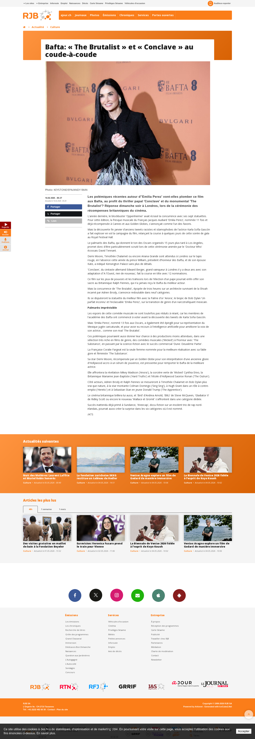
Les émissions (72, 621)
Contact (155, 655)
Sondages (70, 668)
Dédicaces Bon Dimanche (77, 647)
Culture (55, 27)
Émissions (109, 15)
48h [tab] (30, 509)
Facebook (75, 595)
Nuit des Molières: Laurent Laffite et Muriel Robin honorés (46, 477)
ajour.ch (66, 15)
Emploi (64, 3)
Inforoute (54, 3)
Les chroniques (72, 626)
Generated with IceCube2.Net (218, 707)
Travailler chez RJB (160, 638)
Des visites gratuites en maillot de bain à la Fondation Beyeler (44, 545)
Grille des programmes (76, 634)
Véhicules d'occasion (135, 3)
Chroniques (126, 15)
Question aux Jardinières (77, 655)
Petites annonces (116, 638)
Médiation (156, 647)
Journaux (80, 15)
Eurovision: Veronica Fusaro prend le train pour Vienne (100, 545)
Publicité (155, 634)
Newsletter (156, 659)
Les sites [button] (28, 3)
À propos (155, 621)
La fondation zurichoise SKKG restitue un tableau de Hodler (97, 477)
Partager (53, 206)
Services (143, 15)
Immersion (70, 643)
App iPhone (158, 595)
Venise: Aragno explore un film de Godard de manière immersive (153, 477)
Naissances (74, 3)
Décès (85, 3)
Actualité (38, 27)
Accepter (244, 731)
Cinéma (112, 626)
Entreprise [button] (42, 3)
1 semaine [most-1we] (46, 509)
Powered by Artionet (193, 707)
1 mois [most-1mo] (62, 509)
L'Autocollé (70, 664)
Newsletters (137, 595)
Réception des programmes (165, 626)
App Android (179, 595)
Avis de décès (114, 651)
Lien (51, 220)
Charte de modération (162, 651)
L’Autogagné (71, 659)
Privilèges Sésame (114, 3)
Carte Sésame (96, 3)
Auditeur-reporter (219, 3)
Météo (111, 634)
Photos (94, 15)
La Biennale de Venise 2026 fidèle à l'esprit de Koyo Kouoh (206, 477)
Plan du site (62, 709)
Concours (70, 672)
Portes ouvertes (163, 15)
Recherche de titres (75, 630)
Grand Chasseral (73, 638)
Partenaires (156, 643)
